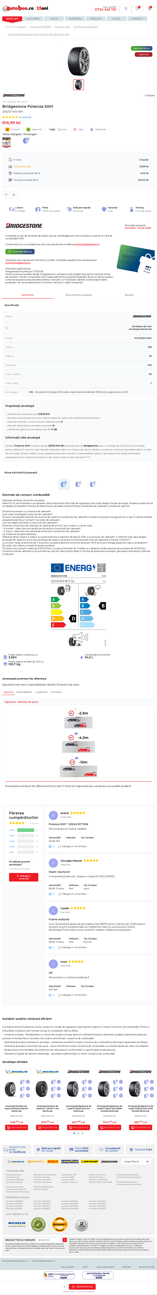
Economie (56, 692)
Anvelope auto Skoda (43, 1182)
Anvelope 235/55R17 (42, 1206)
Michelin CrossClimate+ (98, 1180)
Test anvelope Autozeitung (17, 1192)
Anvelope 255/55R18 (69, 1201)
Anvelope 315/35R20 (97, 1209)
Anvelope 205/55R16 (14, 1201)
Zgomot (57, 129)
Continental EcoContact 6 (127, 1182)
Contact (137, 18)
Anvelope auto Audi (42, 1177)
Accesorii (75, 18)
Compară (150, 95)
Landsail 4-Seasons (69, 1182)
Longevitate (41, 692)
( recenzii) (25, 117)
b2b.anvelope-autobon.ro (43, 1261)
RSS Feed (126, 1267)
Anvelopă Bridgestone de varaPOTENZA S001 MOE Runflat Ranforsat (140, 1108)
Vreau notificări (67, 1267)
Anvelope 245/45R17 (42, 1209)
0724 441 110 (105, 9)
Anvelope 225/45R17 (14, 1204)
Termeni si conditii (147, 1267)
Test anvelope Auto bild (16, 1189)
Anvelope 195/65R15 (14, 1206)
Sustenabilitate (24, 692)
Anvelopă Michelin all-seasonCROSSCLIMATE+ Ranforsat (17, 1108)
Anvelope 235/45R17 (42, 1201)
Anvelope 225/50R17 (42, 1204)
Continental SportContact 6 (128, 1175)
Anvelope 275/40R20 (98, 1204)
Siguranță (8, 692)
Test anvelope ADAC (14, 1187)
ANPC (85, 1267)
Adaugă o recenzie (25, 877)
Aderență (34, 129)
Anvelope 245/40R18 (69, 1209)
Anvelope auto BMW (42, 1180)
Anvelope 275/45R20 (97, 1206)
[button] (74, 1133)
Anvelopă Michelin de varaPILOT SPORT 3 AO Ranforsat (47, 1108)
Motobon (33, 18)
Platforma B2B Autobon (44, 1187)
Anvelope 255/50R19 (97, 1201)
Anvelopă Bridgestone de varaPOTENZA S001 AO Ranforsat (78, 1108)
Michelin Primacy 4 (97, 1177)
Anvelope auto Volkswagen (45, 1175)
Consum (12, 129)
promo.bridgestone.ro (86, 244)
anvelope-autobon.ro (19, 1261)
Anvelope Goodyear (14, 1182)
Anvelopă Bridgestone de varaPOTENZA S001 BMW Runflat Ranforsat (109, 1108)
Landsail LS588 (67, 1177)
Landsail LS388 (67, 1180)
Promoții (95, 18)
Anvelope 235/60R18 (69, 1204)
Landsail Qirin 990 (69, 1175)
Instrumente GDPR (105, 1267)
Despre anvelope (41, 1189)
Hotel (117, 18)
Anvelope (12, 18)
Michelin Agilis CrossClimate (100, 1182)
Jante (54, 18)
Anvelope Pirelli (12, 1177)
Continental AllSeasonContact (129, 1184)
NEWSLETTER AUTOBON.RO (20, 1240)
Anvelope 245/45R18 (69, 1206)
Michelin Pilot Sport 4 (98, 1175)
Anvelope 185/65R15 (14, 1209)
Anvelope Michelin (13, 1175)
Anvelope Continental (15, 1180)
